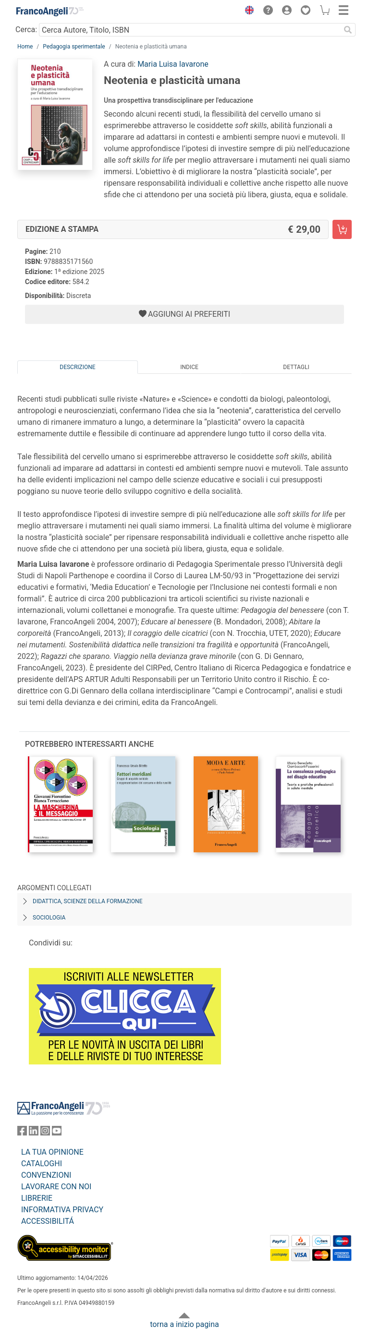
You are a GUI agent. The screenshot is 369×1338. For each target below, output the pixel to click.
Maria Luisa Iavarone (173, 64)
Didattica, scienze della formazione (88, 901)
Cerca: (26, 29)
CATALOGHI (41, 1163)
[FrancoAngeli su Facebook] (22, 1132)
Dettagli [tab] (296, 367)
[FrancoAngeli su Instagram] (45, 1132)
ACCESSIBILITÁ (47, 1221)
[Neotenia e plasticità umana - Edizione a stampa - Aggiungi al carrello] (342, 229)
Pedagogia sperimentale (74, 46)
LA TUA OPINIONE (52, 1152)
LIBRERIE (36, 1198)
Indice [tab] (189, 367)
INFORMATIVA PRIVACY (62, 1209)
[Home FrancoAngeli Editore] (50, 11)
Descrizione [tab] (77, 367)
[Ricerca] (348, 29)
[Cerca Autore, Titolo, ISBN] (189, 29)
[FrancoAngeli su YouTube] (57, 1132)
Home (25, 46)
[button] (246, 11)
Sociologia (49, 917)
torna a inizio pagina (184, 1324)
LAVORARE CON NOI (56, 1186)
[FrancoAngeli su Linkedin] (33, 1132)
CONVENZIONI (46, 1175)
